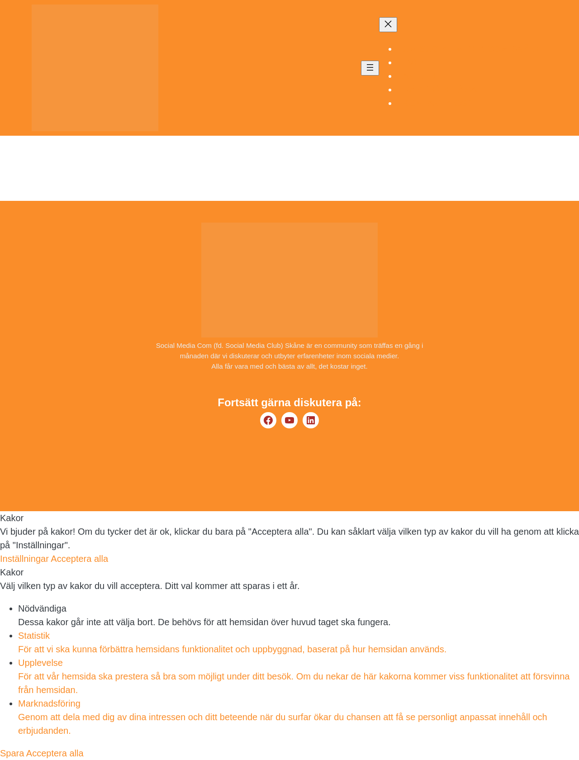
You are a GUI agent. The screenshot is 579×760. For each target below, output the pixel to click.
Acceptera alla (79, 559)
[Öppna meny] (370, 68)
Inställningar (25, 559)
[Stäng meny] (388, 24)
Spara (13, 753)
